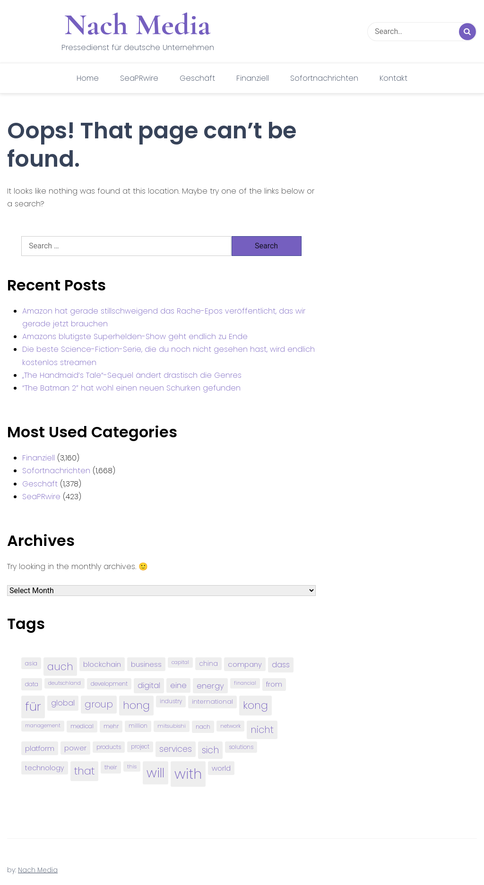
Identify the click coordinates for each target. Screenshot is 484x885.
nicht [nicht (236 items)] (262, 729)
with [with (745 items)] (188, 773)
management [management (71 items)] (42, 725)
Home (88, 78)
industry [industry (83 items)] (171, 701)
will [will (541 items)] (155, 773)
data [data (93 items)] (31, 684)
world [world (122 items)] (221, 768)
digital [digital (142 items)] (149, 685)
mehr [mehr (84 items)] (111, 726)
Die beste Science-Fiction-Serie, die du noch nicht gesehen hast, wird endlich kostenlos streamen (168, 355)
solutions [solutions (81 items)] (241, 747)
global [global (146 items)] (63, 703)
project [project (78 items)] (140, 746)
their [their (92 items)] (110, 767)
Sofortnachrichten (324, 78)
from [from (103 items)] (274, 684)
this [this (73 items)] (132, 766)
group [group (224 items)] (99, 704)
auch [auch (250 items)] (60, 666)
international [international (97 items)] (212, 701)
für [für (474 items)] (33, 706)
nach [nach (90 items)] (203, 727)
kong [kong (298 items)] (255, 705)
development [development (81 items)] (109, 684)
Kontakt (393, 78)
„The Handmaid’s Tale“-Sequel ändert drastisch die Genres (132, 375)
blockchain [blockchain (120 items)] (102, 664)
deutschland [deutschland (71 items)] (64, 683)
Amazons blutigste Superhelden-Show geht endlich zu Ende (135, 336)
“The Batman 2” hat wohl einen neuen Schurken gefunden (131, 388)
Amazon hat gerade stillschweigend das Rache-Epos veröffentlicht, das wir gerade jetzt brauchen (163, 317)
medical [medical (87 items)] (82, 726)
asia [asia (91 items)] (31, 663)
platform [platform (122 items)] (39, 748)
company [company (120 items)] (245, 664)
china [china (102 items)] (208, 663)
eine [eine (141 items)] (178, 685)
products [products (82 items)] (108, 747)
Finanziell (252, 78)
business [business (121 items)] (146, 664)
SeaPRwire (139, 78)
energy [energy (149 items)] (210, 685)
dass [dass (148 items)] (281, 664)
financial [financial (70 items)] (245, 683)
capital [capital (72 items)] (180, 662)
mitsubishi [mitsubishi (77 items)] (171, 726)
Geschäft (197, 78)
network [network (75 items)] (230, 726)
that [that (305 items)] (84, 771)
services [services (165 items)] (175, 749)
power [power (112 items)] (75, 748)
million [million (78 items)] (138, 726)
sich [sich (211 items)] (210, 750)
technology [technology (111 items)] (44, 768)
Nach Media (137, 24)
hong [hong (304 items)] (136, 705)
